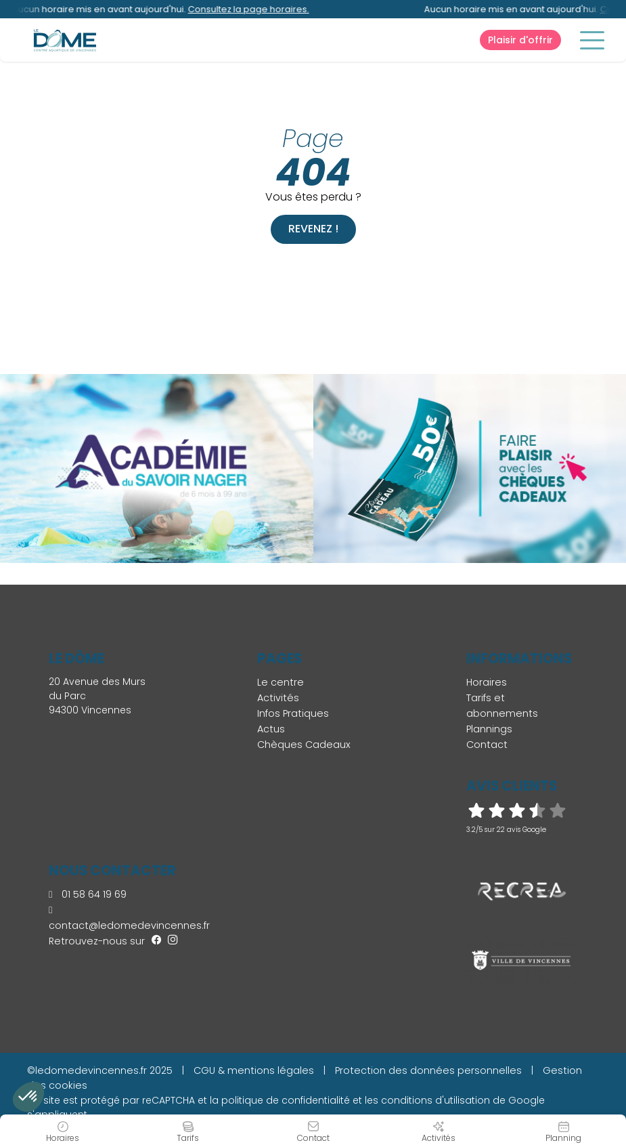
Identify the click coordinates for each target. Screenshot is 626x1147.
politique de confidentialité (285, 1100)
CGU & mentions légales (254, 1070)
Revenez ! (313, 228)
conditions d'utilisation (435, 1100)
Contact (487, 744)
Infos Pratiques (293, 713)
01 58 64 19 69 (88, 894)
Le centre (280, 682)
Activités (278, 698)
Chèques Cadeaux (304, 744)
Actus (271, 729)
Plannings (489, 729)
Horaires (486, 682)
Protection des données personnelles (428, 1070)
